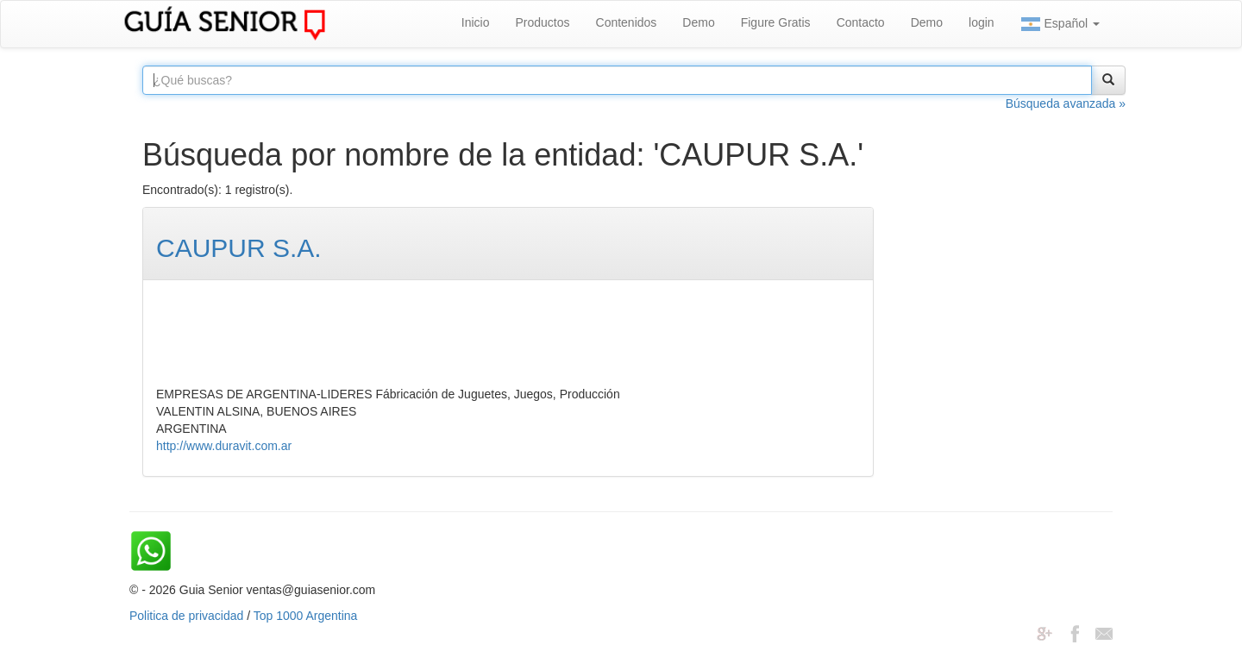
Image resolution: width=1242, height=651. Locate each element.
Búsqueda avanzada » (1066, 103)
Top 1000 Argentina (306, 616)
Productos (542, 22)
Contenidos (626, 22)
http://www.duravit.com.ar (224, 446)
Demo (698, 22)
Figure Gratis (776, 22)
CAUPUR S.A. (239, 248)
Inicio (475, 22)
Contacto (861, 22)
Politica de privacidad (186, 616)
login (981, 22)
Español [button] (1060, 24)
